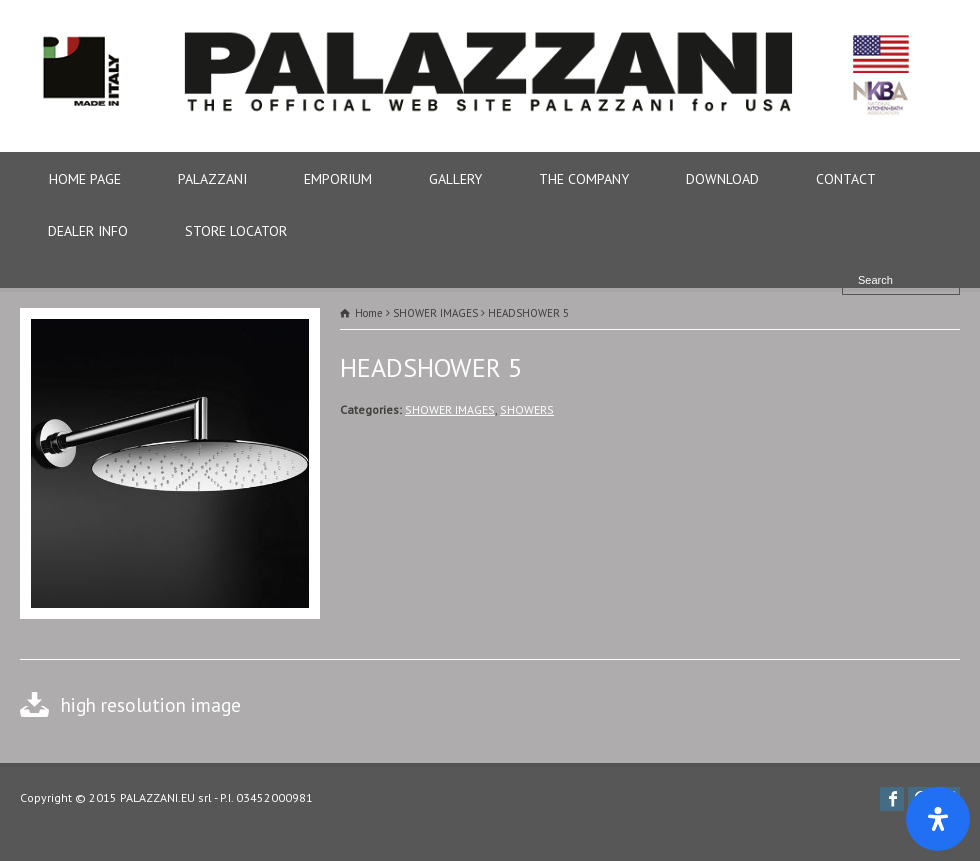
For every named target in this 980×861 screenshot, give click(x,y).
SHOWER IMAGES (450, 409)
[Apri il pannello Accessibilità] (938, 819)
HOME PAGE (85, 179)
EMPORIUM (338, 179)
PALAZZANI (212, 179)
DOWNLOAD (722, 179)
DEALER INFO (88, 231)
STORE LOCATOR (236, 231)
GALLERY (455, 179)
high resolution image (151, 704)
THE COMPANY (584, 179)
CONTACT (846, 179)
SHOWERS (527, 409)
